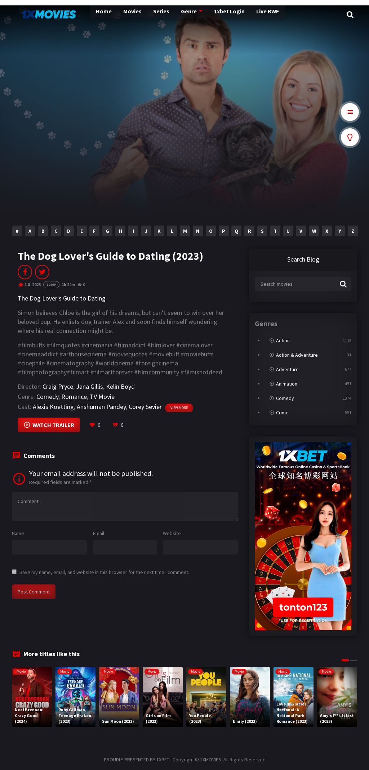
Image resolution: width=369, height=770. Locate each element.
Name (18, 533)
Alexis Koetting (53, 406)
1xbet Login (208, 14)
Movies (114, 14)
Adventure (287, 369)
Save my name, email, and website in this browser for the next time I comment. (104, 572)
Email (98, 533)
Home (86, 14)
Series (142, 14)
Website (172, 533)
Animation (286, 383)
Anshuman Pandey (101, 406)
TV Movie (102, 396)
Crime (282, 412)
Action (283, 340)
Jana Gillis (89, 386)
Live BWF (246, 14)
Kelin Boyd (120, 386)
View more (179, 407)
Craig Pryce (58, 386)
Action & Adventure (297, 355)
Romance (74, 396)
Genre (168, 14)
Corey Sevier (145, 406)
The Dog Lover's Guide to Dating (62, 298)
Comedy (47, 396)
